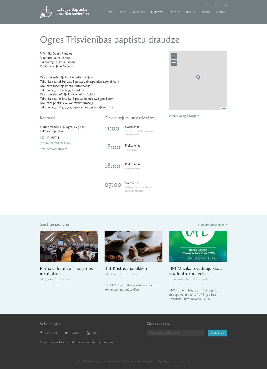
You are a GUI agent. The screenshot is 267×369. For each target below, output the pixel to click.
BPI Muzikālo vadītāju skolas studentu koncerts (196, 271)
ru (217, 5)
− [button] (174, 63)
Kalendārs (138, 12)
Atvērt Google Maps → (184, 116)
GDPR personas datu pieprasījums (90, 342)
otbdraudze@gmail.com (56, 143)
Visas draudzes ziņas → (212, 225)
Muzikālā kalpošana (199, 279)
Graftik (186, 361)
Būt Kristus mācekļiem (126, 268)
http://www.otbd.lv (53, 149)
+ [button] (174, 56)
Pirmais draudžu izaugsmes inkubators (66, 271)
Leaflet (223, 109)
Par (111, 12)
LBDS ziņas (64, 279)
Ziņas (122, 12)
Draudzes (157, 12)
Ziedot (205, 12)
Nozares (174, 12)
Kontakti (221, 12)
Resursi (190, 12)
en (207, 5)
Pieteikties (217, 333)
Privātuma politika (52, 342)
